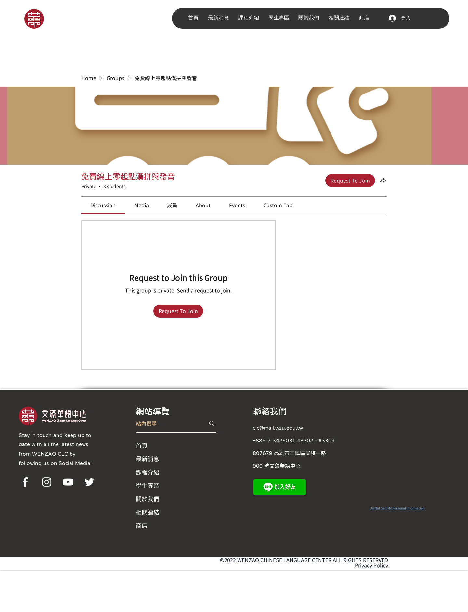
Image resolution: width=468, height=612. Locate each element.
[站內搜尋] (166, 423)
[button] (220, 18)
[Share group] (383, 180)
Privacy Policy (371, 565)
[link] (103, 205)
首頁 (142, 445)
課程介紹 (147, 472)
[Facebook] (25, 482)
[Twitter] (89, 482)
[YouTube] (68, 482)
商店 (142, 525)
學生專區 (147, 485)
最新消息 (147, 459)
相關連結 (147, 512)
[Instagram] (46, 482)
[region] (43, 18)
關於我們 (147, 499)
